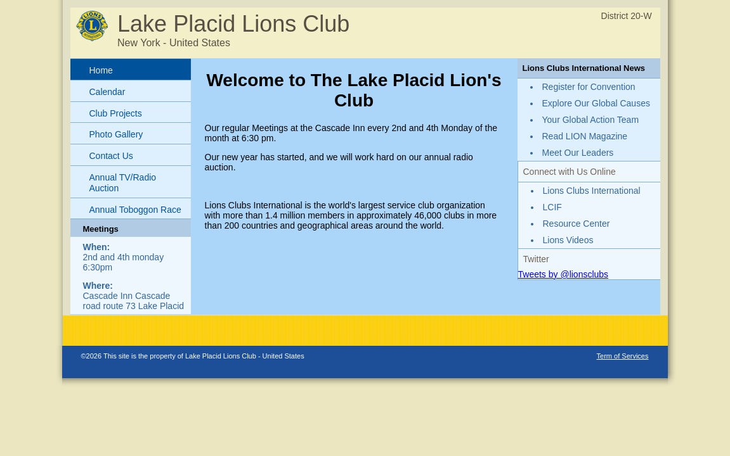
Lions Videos (568, 240)
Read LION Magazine (585, 136)
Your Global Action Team (590, 120)
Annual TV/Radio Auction (123, 182)
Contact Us (111, 156)
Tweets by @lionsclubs (563, 274)
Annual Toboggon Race (135, 210)
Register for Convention (588, 87)
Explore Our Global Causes (596, 103)
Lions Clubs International (592, 191)
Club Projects (115, 113)
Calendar (107, 92)
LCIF (552, 207)
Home (101, 70)
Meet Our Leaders (578, 153)
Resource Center (576, 223)
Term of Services (623, 356)
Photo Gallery (116, 134)
